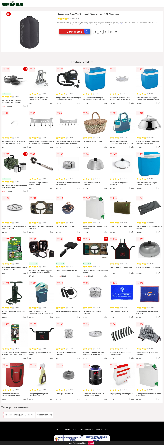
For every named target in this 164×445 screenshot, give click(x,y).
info (24, 106)
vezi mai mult (121, 24)
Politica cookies (102, 429)
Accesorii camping (44, 415)
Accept (91, 443)
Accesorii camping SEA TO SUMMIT (19, 415)
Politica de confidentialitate (82, 429)
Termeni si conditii (62, 429)
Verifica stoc (78, 31)
